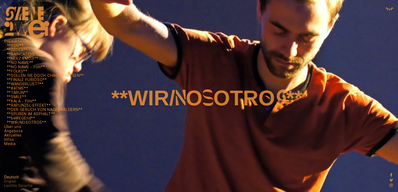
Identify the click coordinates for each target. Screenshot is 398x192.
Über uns (12, 127)
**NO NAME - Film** (26, 67)
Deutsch (11, 177)
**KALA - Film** (21, 101)
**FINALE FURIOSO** (27, 80)
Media (9, 144)
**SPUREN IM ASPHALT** (31, 114)
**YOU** (15, 45)
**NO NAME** (20, 63)
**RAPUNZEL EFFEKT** (29, 105)
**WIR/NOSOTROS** (26, 122)
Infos (9, 139)
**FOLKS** (17, 71)
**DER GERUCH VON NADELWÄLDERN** (45, 109)
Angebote (13, 131)
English (10, 181)
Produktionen (17, 41)
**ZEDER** (17, 50)
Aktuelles (13, 135)
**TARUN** (17, 92)
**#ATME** (17, 88)
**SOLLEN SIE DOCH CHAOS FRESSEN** (45, 75)
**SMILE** (16, 97)
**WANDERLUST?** (25, 84)
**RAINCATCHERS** (26, 54)
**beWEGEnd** (21, 118)
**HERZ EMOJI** (23, 58)
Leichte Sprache (18, 185)
